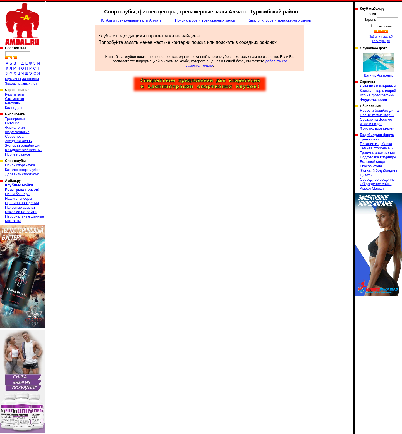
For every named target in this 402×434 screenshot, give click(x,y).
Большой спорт (373, 161)
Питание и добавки (376, 144)
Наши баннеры (17, 194)
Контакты (13, 221)
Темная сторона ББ (376, 148)
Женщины (30, 79)
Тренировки (15, 118)
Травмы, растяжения (377, 153)
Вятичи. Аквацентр (378, 65)
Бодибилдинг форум (377, 135)
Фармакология (17, 132)
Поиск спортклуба (20, 165)
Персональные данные (24, 216)
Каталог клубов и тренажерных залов (279, 20)
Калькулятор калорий (378, 91)
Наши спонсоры (18, 198)
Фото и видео (371, 124)
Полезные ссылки (20, 207)
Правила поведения (22, 203)
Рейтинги (12, 103)
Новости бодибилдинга (379, 110)
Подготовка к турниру (378, 157)
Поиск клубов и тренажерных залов (205, 20)
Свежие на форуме (376, 119)
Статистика (14, 99)
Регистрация (381, 41)
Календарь (14, 108)
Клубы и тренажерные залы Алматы (131, 20)
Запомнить (384, 26)
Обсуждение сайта (375, 184)
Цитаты (366, 175)
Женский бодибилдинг (24, 145)
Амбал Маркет (372, 188)
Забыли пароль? (381, 36)
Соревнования (17, 136)
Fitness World (371, 166)
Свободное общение (377, 179)
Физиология (15, 127)
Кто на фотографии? (377, 95)
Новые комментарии (377, 115)
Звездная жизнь (18, 141)
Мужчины (13, 79)
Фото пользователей (377, 128)
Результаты (14, 94)
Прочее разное (17, 154)
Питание (12, 123)
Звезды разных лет (21, 83)
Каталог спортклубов (22, 170)
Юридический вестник (23, 150)
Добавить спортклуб (22, 174)
